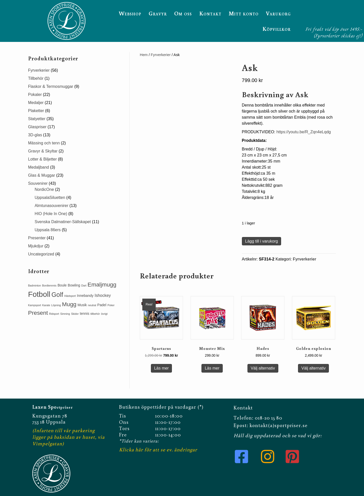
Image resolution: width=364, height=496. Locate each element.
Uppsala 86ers (48, 230)
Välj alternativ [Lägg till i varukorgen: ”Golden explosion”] (313, 368)
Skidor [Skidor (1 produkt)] (75, 313)
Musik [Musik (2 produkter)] (82, 305)
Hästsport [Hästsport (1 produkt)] (70, 295)
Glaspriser (37, 127)
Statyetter (36, 119)
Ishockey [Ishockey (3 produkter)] (103, 295)
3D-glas (35, 135)
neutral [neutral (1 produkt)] (92, 305)
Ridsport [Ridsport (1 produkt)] (54, 313)
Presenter (37, 238)
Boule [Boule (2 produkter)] (62, 285)
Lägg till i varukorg (261, 241)
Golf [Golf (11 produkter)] (57, 294)
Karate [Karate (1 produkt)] (46, 305)
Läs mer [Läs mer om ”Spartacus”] (161, 368)
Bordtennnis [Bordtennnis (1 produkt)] (49, 285)
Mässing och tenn (44, 143)
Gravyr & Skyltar (42, 151)
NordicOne (44, 189)
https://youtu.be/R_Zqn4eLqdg (303, 132)
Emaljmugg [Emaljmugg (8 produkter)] (101, 284)
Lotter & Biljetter (42, 159)
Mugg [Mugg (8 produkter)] (69, 304)
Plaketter (36, 111)
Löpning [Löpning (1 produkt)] (56, 305)
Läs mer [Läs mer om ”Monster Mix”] (212, 368)
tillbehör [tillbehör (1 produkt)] (95, 313)
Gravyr (158, 13)
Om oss (183, 13)
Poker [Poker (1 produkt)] (111, 305)
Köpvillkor (276, 28)
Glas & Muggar (41, 175)
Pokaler (35, 94)
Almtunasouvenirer (51, 205)
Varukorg (278, 13)
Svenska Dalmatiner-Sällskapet (63, 222)
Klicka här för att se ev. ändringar (158, 449)
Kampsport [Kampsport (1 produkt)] (34, 305)
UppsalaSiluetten (50, 197)
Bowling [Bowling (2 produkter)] (74, 285)
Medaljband (38, 167)
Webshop (130, 13)
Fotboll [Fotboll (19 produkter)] (39, 294)
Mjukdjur (35, 246)
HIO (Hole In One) (51, 214)
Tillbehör (35, 78)
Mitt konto (244, 13)
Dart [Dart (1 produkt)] (83, 285)
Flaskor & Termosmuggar (50, 86)
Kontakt (210, 13)
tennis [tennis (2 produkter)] (84, 313)
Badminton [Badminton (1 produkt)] (34, 285)
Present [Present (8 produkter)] (38, 312)
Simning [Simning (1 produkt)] (65, 313)
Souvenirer (38, 183)
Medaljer (35, 102)
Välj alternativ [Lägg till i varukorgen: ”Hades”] (263, 368)
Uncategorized (41, 254)
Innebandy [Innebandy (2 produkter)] (85, 296)
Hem (144, 55)
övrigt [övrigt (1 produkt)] (104, 313)
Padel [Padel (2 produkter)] (101, 305)
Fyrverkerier (161, 55)
